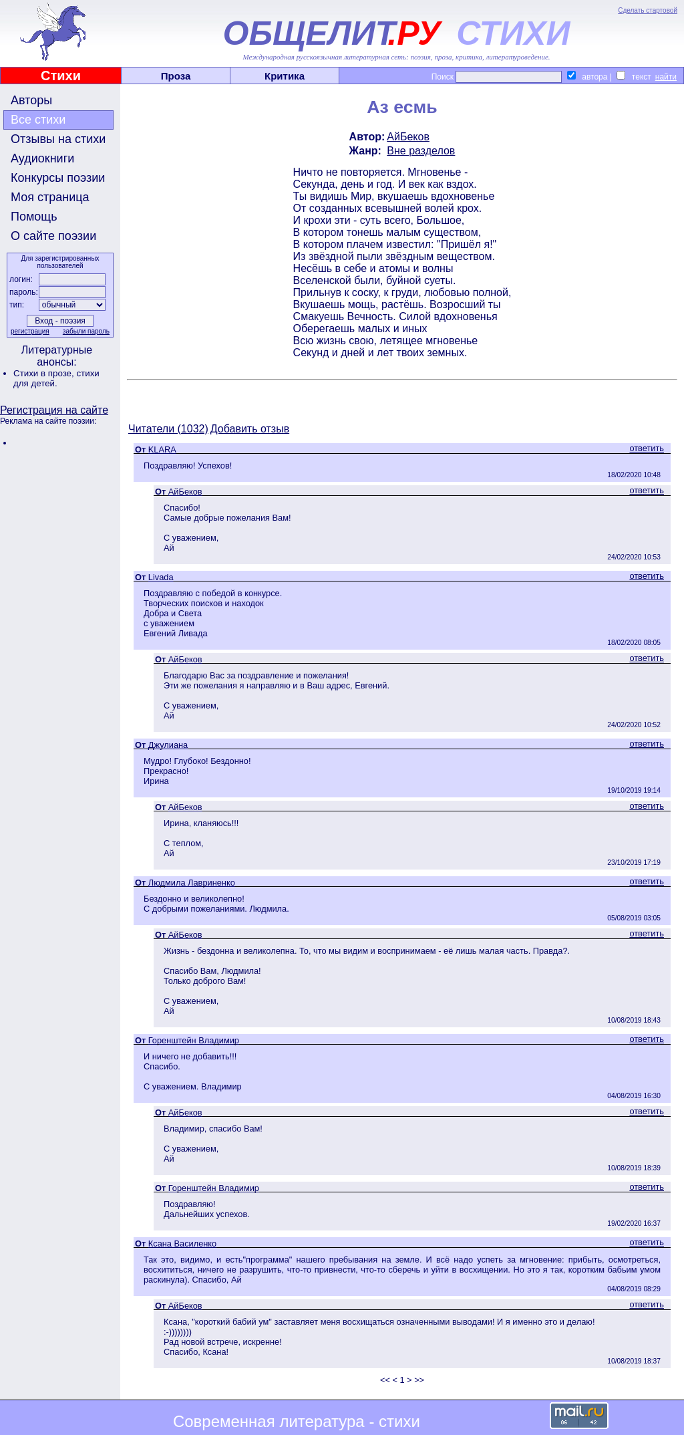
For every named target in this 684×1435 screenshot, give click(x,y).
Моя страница (50, 197)
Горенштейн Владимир (193, 1040)
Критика (285, 76)
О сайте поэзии (53, 236)
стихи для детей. (56, 378)
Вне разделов (421, 150)
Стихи (61, 75)
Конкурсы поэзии (58, 177)
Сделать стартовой (647, 10)
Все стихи (38, 119)
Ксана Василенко (182, 1243)
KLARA (162, 449)
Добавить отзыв (249, 428)
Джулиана (168, 745)
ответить (646, 448)
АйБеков (408, 136)
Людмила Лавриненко (191, 883)
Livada (161, 577)
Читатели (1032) (168, 428)
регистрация (30, 331)
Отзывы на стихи (58, 139)
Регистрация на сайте (54, 410)
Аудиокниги (42, 158)
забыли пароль (86, 331)
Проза (176, 76)
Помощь (34, 216)
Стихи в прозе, (44, 373)
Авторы (31, 100)
